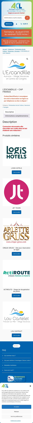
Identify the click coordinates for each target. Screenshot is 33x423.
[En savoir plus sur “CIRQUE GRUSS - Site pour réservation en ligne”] (16, 254)
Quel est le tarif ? (9, 370)
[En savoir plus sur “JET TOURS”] (16, 212)
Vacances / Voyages (14, 51)
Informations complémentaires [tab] (16, 116)
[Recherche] (27, 18)
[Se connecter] (16, 24)
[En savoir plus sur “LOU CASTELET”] (16, 335)
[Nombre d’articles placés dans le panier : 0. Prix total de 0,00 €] (24, 24)
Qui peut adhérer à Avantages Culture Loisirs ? (17, 360)
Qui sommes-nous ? (10, 355)
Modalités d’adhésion (10, 365)
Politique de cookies (16, 420)
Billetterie (9, 24)
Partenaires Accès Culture (16, 105)
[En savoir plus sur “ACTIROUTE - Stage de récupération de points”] (16, 295)
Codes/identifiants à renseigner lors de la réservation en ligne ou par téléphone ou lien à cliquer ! (16, 98)
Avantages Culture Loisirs (16, 9)
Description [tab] (9, 112)
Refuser (16, 411)
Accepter (16, 406)
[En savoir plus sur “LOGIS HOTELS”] (16, 172)
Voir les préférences (16, 416)
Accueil (5, 49)
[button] (30, 386)
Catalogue (11, 49)
